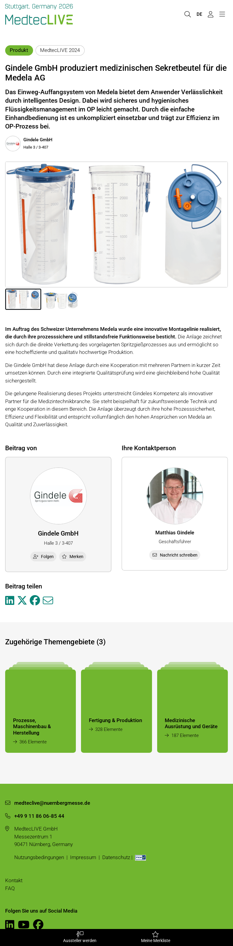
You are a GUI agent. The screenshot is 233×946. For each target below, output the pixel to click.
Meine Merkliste (155, 937)
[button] (23, 299)
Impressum (83, 857)
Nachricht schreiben (175, 555)
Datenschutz (116, 857)
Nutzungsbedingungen (39, 857)
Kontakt (13, 880)
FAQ (10, 888)
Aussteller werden (80, 937)
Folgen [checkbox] (43, 556)
